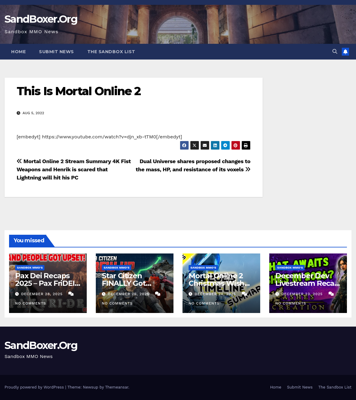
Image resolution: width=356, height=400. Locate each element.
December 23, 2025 (302, 294)
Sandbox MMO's (30, 267)
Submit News (56, 51)
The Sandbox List (111, 51)
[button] (334, 51)
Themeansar (116, 387)
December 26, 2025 (129, 294)
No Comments (30, 303)
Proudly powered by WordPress (35, 387)
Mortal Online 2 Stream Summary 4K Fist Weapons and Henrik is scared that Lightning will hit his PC (74, 169)
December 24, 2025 (216, 294)
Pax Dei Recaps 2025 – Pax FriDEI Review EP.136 (45, 283)
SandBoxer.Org (41, 19)
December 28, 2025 (42, 294)
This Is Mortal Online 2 (79, 91)
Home (18, 51)
